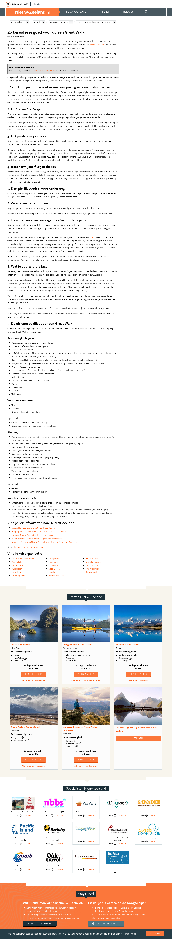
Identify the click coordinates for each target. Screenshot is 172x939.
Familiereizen (92, 565)
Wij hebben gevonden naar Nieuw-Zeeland (137, 729)
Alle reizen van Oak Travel (86, 766)
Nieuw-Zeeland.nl (17, 22)
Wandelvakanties (56, 575)
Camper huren (18, 565)
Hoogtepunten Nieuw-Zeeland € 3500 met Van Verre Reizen (39, 531)
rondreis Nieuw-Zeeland (45, 70)
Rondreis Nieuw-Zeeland (127, 644)
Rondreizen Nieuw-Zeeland (23, 558)
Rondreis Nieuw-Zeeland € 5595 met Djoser (32, 535)
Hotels (52, 572)
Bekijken (138, 738)
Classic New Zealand (20, 644)
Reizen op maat (18, 575)
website (28, 815)
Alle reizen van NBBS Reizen (33, 680)
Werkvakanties (92, 568)
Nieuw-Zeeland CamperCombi (25, 727)
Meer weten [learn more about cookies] (131, 934)
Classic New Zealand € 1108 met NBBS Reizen (33, 527)
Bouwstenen (54, 565)
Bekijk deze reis (33, 674)
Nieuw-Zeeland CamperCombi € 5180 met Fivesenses (36, 538)
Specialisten (54, 568)
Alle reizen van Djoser (138, 680)
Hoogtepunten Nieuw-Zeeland (77, 644)
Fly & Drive (16, 572)
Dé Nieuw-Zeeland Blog (59, 22)
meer (18, 815)
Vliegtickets (16, 561)
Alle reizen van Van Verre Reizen (86, 680)
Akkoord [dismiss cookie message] (155, 933)
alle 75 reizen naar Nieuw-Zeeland (28, 547)
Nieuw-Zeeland (97, 44)
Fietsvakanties (92, 558)
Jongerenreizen (93, 572)
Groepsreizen (55, 558)
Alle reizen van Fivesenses (33, 766)
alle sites (38, 4)
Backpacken (16, 568)
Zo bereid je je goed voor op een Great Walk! (94, 22)
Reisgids (37, 22)
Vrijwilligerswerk (93, 561)
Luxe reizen (54, 561)
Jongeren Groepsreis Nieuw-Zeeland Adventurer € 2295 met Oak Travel (44, 542)
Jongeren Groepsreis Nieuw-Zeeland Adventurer (80, 728)
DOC (93, 237)
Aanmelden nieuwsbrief (40, 923)
